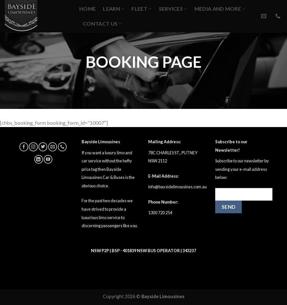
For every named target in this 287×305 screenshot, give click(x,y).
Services (173, 9)
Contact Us (102, 23)
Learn (113, 9)
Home (87, 9)
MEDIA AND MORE (220, 9)
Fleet (141, 9)
